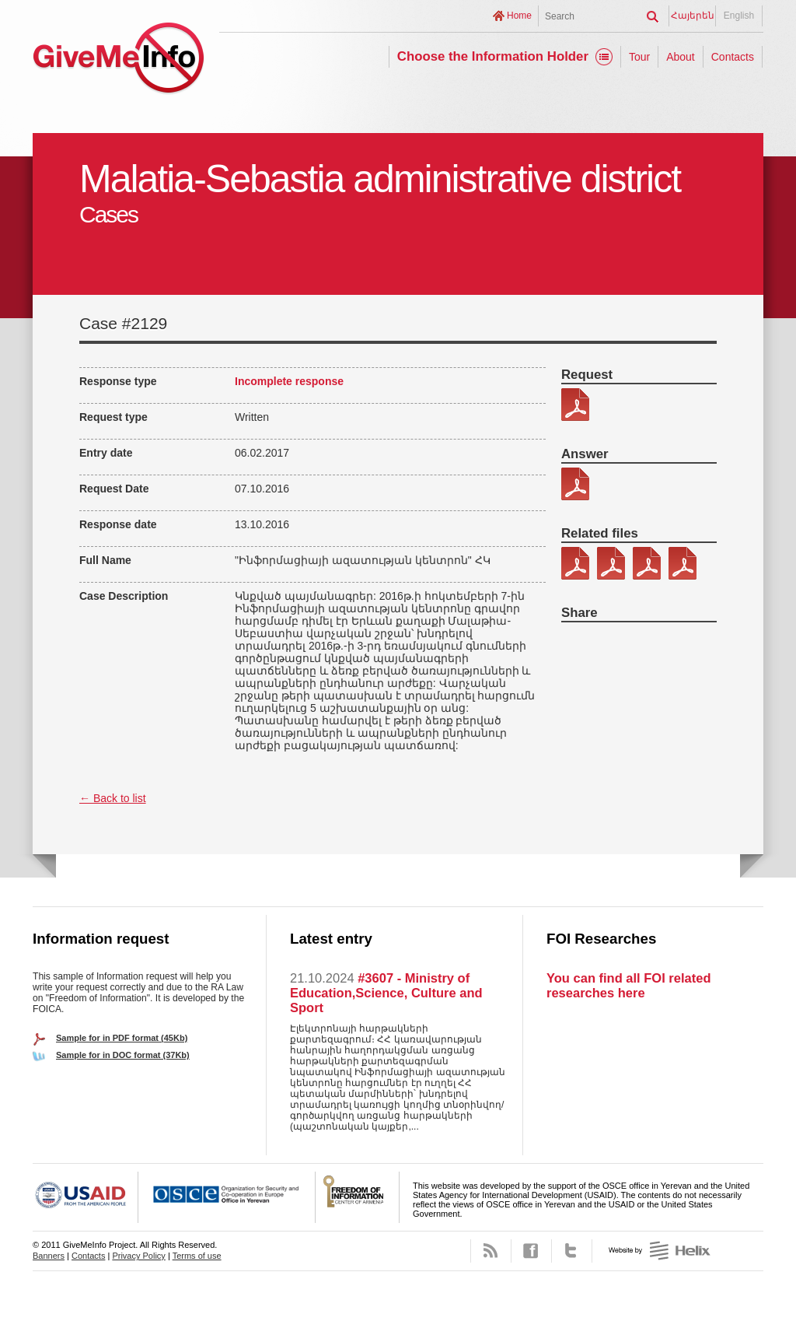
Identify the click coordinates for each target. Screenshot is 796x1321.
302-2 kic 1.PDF (575, 563)
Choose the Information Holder (492, 56)
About (680, 57)
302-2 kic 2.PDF (611, 563)
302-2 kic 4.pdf (682, 563)
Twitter (572, 1251)
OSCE (227, 1197)
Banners (49, 1255)
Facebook (531, 1251)
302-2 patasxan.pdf (575, 484)
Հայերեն (692, 15)
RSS (491, 1251)
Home (519, 15)
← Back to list (112, 798)
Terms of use (197, 1255)
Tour (639, 57)
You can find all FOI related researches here (628, 985)
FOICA (358, 1197)
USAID (85, 1197)
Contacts (732, 57)
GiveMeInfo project (118, 60)
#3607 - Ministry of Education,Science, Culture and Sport (386, 992)
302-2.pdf (575, 404)
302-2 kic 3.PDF (647, 563)
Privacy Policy (138, 1255)
